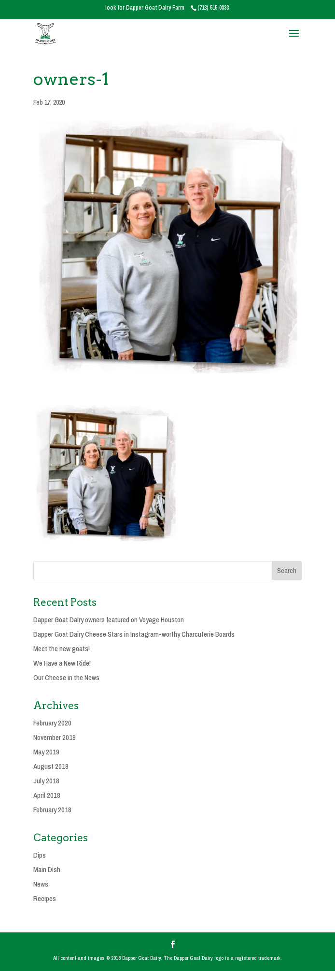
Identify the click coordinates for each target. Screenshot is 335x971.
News (40, 884)
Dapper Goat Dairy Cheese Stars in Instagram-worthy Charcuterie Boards (134, 634)
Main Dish (46, 869)
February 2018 (52, 810)
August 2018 (51, 766)
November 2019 (54, 737)
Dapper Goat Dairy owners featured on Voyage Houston (108, 620)
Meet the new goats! (61, 648)
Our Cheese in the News (66, 677)
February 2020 (52, 723)
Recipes (44, 898)
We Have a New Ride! (62, 663)
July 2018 (46, 781)
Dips (39, 855)
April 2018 (46, 795)
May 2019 (46, 752)
